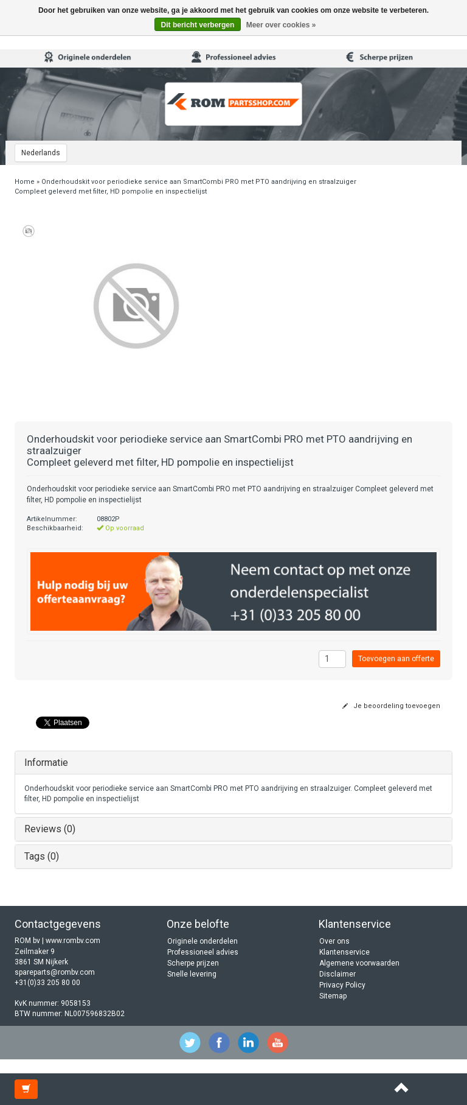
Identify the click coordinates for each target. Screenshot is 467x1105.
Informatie (46, 762)
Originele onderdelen (202, 941)
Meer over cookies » (281, 25)
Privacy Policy (342, 985)
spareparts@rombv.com (55, 972)
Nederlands (40, 153)
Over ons (334, 941)
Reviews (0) (49, 829)
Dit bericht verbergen (198, 25)
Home (25, 182)
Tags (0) (41, 856)
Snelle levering (191, 974)
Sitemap (333, 996)
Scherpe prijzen (193, 963)
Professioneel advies (202, 952)
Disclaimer (337, 974)
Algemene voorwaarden (359, 963)
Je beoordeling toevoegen (391, 706)
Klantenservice (344, 952)
